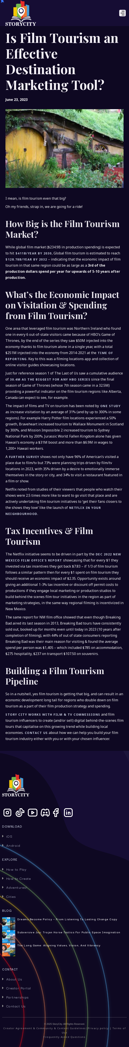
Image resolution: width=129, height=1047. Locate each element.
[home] (38, 13)
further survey (23, 472)
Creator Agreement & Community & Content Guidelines (44, 1028)
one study (110, 421)
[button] (100, 13)
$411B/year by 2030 (33, 269)
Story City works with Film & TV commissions (52, 730)
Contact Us (14, 1006)
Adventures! (14, 887)
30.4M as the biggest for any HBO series (49, 395)
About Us (12, 979)
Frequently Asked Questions (64, 1037)
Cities (9, 896)
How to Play (14, 869)
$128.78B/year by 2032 (26, 275)
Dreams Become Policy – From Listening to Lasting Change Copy (67, 919)
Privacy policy (98, 1028)
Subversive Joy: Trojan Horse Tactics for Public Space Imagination (69, 932)
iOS (7, 836)
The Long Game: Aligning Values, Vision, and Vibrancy (59, 945)
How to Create (16, 878)
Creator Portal (16, 987)
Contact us (35, 748)
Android (11, 845)
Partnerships (15, 997)
